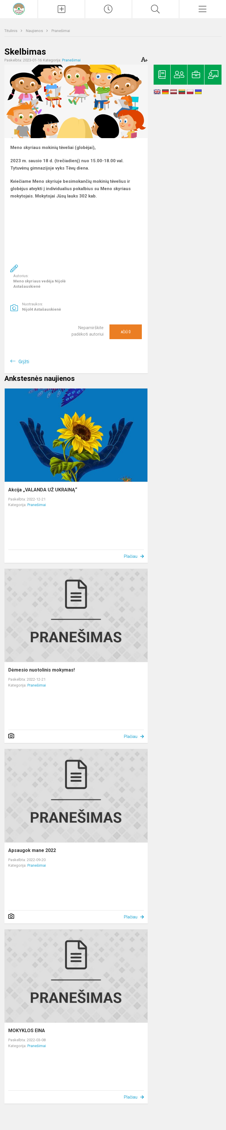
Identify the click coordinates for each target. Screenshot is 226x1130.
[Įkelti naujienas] (61, 9)
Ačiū (126, 332)
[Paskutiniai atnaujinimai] (108, 9)
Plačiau (130, 556)
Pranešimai (60, 31)
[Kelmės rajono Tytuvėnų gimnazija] (19, 8)
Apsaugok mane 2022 (32, 850)
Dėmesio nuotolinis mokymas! (41, 670)
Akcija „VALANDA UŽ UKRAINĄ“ (42, 490)
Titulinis (11, 31)
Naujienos (35, 31)
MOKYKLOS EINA (26, 1030)
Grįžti (24, 361)
